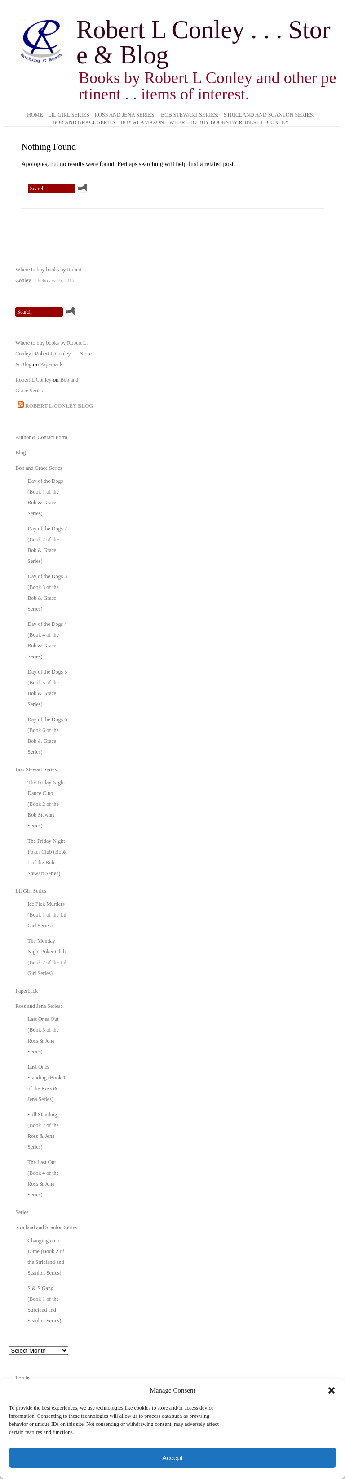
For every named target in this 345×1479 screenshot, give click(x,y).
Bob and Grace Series (84, 123)
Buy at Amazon (142, 123)
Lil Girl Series (68, 115)
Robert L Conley (33, 380)
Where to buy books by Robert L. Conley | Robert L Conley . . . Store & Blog (53, 354)
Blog (20, 453)
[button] (331, 1390)
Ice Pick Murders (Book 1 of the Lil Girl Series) (46, 915)
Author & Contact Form (41, 437)
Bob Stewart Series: (189, 115)
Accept (172, 1457)
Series (21, 1212)
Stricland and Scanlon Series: (269, 115)
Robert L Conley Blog (59, 406)
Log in (22, 1378)
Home (35, 115)
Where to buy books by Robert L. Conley (228, 123)
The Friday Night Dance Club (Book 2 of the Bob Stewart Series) (46, 804)
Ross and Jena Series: (124, 115)
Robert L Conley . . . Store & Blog (203, 42)
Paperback (51, 364)
